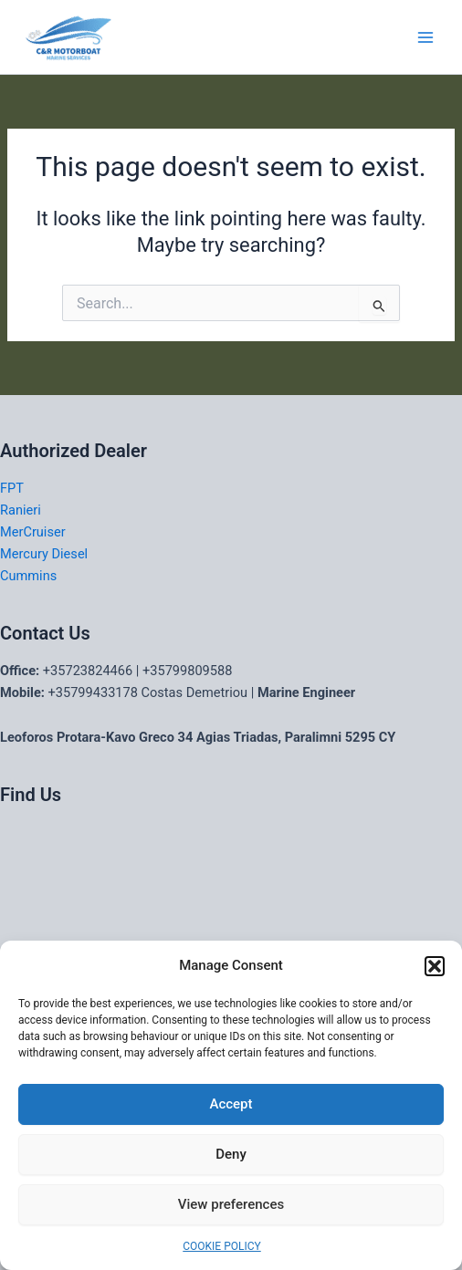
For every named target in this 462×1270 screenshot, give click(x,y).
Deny (231, 1154)
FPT (12, 488)
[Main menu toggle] (425, 36)
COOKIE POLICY (221, 1246)
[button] (434, 966)
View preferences (231, 1204)
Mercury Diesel (44, 554)
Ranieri (20, 510)
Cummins (28, 575)
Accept (230, 1104)
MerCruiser (33, 532)
